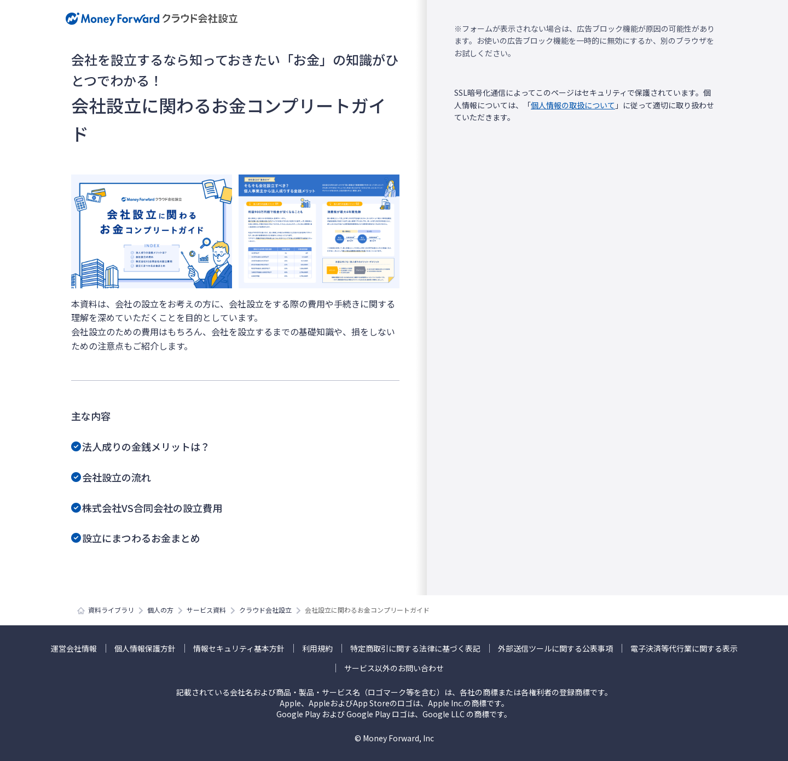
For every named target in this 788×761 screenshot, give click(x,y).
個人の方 (160, 609)
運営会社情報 (74, 648)
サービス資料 (206, 609)
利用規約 (317, 648)
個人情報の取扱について (573, 105)
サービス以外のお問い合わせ (394, 668)
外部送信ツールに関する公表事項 (555, 648)
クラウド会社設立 (265, 609)
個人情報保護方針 (145, 648)
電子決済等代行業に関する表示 (684, 648)
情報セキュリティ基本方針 (239, 648)
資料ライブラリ (111, 609)
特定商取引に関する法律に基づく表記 (415, 648)
